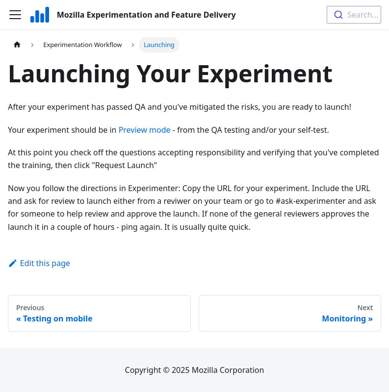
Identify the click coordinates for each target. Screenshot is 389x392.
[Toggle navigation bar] (15, 14)
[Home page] (17, 44)
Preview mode (145, 129)
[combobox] (354, 15)
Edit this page (39, 263)
